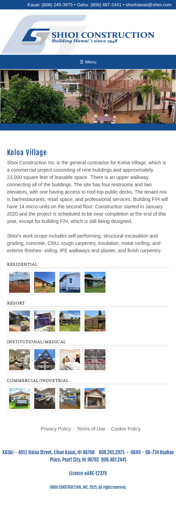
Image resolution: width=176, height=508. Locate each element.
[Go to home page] (88, 37)
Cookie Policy (126, 429)
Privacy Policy (56, 429)
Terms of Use (90, 429)
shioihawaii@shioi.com (149, 4)
